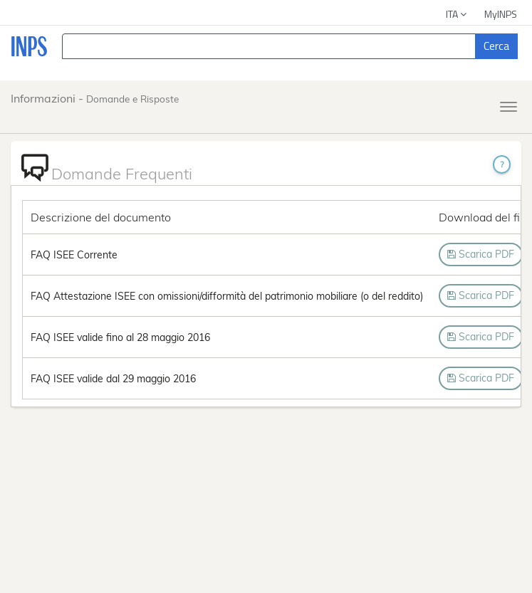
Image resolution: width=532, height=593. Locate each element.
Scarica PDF (480, 254)
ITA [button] (457, 13)
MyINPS (500, 13)
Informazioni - (95, 98)
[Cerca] (496, 46)
